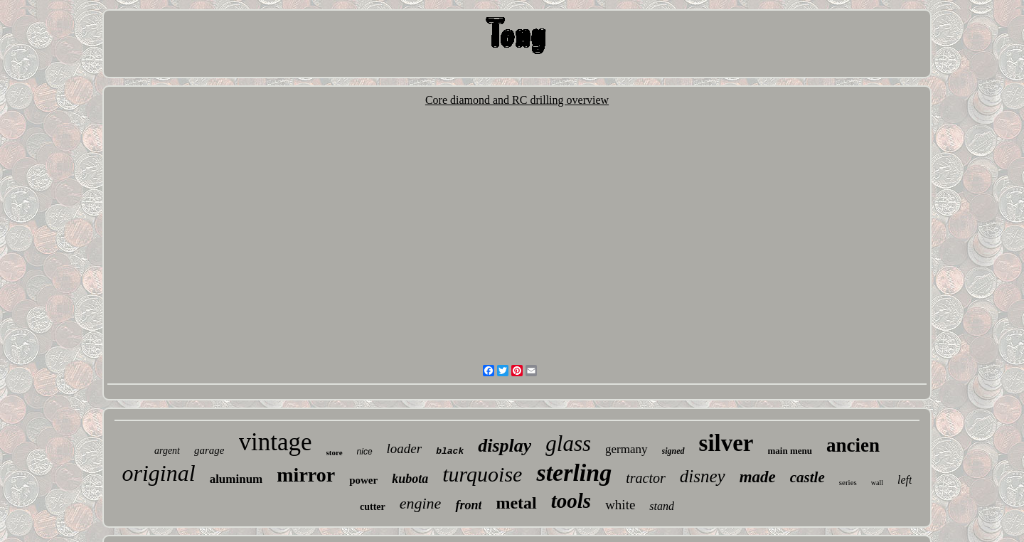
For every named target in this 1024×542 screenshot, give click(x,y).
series (848, 482)
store (334, 452)
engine (421, 503)
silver (726, 443)
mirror (306, 475)
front (468, 505)
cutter (372, 506)
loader (404, 448)
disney (702, 476)
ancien (853, 445)
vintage (275, 442)
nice (365, 452)
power (363, 480)
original (159, 473)
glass (568, 443)
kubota (410, 479)
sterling (574, 472)
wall (877, 483)
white (620, 504)
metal (516, 503)
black (450, 451)
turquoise (482, 474)
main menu (790, 450)
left (904, 480)
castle (807, 477)
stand (661, 506)
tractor (646, 478)
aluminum (236, 479)
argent (167, 450)
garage (209, 450)
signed (673, 451)
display (504, 445)
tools (571, 500)
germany (626, 449)
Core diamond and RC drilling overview (517, 100)
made (758, 477)
